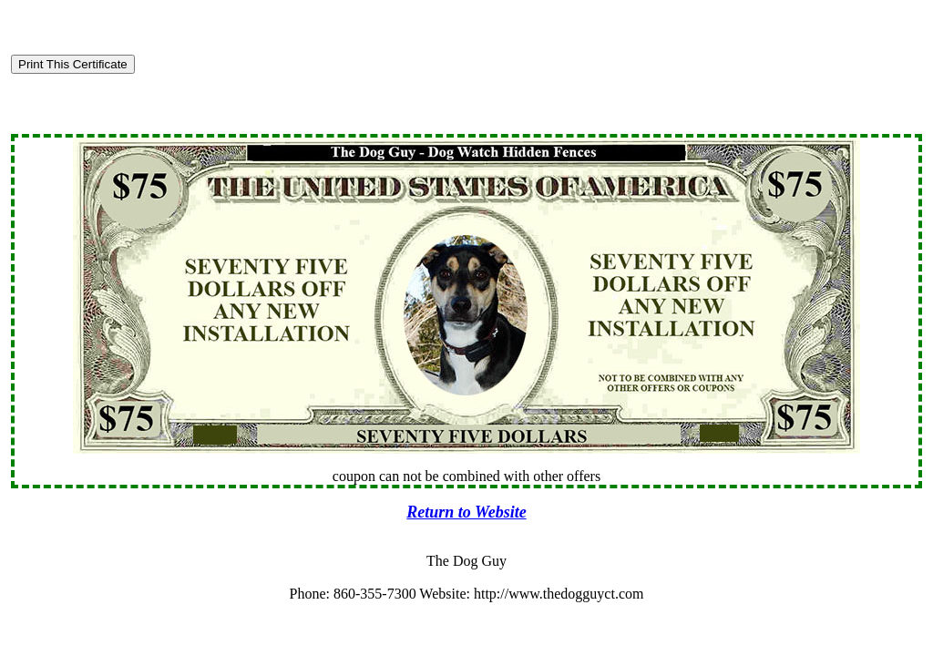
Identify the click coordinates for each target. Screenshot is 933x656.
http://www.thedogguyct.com (559, 593)
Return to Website (466, 512)
